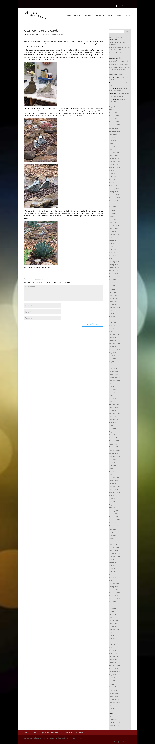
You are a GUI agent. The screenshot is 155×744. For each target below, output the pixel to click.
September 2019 (114, 350)
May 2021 (112, 289)
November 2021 (114, 271)
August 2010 (113, 675)
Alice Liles (29, 34)
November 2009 (114, 702)
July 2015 (112, 499)
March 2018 (113, 401)
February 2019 (114, 371)
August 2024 (113, 170)
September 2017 (114, 420)
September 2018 (114, 386)
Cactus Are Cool (99, 16)
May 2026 (112, 107)
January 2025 (113, 155)
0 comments (59, 34)
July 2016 (112, 462)
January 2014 (113, 550)
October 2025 (113, 128)
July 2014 (112, 532)
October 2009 (113, 705)
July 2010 (112, 678)
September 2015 (114, 492)
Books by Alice (122, 16)
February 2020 (114, 335)
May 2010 (112, 684)
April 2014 (112, 541)
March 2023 (113, 222)
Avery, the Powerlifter (116, 53)
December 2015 (114, 483)
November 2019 (114, 344)
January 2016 (113, 480)
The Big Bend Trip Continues (118, 64)
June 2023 (112, 213)
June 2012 (112, 608)
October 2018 (113, 383)
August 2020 (113, 316)
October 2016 (113, 453)
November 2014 (114, 520)
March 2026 (113, 113)
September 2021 (114, 277)
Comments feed (114, 722)
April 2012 (112, 614)
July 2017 (112, 426)
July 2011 (112, 641)
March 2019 (113, 368)
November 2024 (114, 161)
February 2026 (114, 116)
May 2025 (112, 143)
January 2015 (113, 514)
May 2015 (112, 505)
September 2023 (114, 204)
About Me (76, 16)
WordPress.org (114, 725)
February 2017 (114, 441)
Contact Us (111, 16)
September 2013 (114, 562)
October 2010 (113, 669)
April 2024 (112, 183)
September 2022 (114, 240)
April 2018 (112, 398)
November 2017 (114, 414)
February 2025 (114, 152)
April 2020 (112, 328)
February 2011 (114, 656)
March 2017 (113, 438)
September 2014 (114, 526)
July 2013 (112, 568)
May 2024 (112, 180)
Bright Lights (87, 16)
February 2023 (114, 225)
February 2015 (114, 511)
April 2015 (112, 508)
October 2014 (113, 523)
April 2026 (112, 110)
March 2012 (113, 617)
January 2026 (113, 119)
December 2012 (114, 590)
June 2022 (112, 249)
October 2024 (113, 164)
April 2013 (112, 578)
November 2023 (114, 198)
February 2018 (114, 404)
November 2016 (114, 450)
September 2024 (114, 167)
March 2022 (113, 259)
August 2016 (113, 459)
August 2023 (113, 207)
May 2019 (112, 362)
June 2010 (112, 681)
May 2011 (112, 647)
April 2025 (112, 146)
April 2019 (112, 365)
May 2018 (112, 395)
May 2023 (112, 216)
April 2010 (112, 687)
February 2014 (114, 547)
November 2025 (114, 125)
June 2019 (112, 359)
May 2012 (112, 611)
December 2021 (114, 268)
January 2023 (113, 228)
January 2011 (113, 660)
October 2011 (113, 632)
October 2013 (113, 559)
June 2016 (112, 465)
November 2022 (114, 234)
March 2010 (113, 690)
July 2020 (112, 319)
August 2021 (113, 280)
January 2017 (113, 444)
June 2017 (112, 429)
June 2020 (112, 322)
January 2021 (113, 301)
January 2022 (113, 265)
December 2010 (114, 663)
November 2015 (114, 486)
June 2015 (112, 502)
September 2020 (114, 313)
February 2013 (114, 584)
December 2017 (114, 410)
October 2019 (113, 347)
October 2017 (113, 416)
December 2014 (114, 517)
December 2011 (114, 626)
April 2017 (112, 435)
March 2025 (113, 149)
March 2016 (113, 474)
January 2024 (113, 192)
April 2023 (112, 219)
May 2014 (112, 538)
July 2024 (112, 174)
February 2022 (114, 262)
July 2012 (112, 605)
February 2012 (114, 620)
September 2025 (114, 131)
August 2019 (113, 353)
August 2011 (113, 638)
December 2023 (114, 195)
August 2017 (113, 423)
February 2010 (114, 693)
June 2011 (112, 644)
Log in (111, 716)
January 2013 (113, 587)
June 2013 (112, 571)
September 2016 (114, 456)
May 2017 (112, 432)
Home (69, 16)
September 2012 (114, 599)
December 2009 (114, 699)
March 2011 (113, 654)
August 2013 (113, 565)
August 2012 (113, 602)
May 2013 (112, 575)
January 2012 (113, 623)
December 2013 (114, 553)
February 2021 (114, 298)
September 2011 (114, 635)
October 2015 (113, 489)
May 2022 (112, 252)
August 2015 (113, 495)
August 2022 (113, 243)
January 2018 (113, 407)
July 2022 (112, 246)
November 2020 (114, 307)
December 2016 (114, 447)
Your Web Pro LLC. (75, 738)
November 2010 (114, 666)
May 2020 (112, 325)
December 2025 (114, 122)
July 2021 (112, 283)
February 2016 (114, 477)
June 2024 (112, 176)
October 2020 (113, 310)
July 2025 (112, 137)
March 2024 (113, 186)
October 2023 (113, 201)
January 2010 (113, 696)
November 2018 (114, 380)
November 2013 (114, 556)
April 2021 (112, 292)
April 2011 (112, 650)
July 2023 (112, 210)
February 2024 (114, 189)
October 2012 (113, 596)
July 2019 (112, 356)
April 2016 (112, 471)
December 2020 (114, 304)
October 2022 (113, 237)
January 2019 (113, 374)
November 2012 (114, 593)
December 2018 (114, 377)
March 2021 (113, 295)
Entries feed (113, 719)
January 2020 (113, 338)
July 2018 (112, 392)
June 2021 (112, 286)
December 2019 (114, 341)
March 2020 (113, 331)
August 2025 (113, 134)
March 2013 (113, 581)
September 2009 (114, 708)
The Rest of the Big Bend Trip (119, 61)
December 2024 (114, 158)
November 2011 (114, 629)
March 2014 (113, 544)
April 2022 (112, 255)
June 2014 (112, 535)
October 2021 (113, 274)
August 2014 (113, 529)
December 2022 (114, 231)
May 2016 (112, 468)
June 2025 (112, 140)
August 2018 (113, 389)
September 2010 (114, 672)
